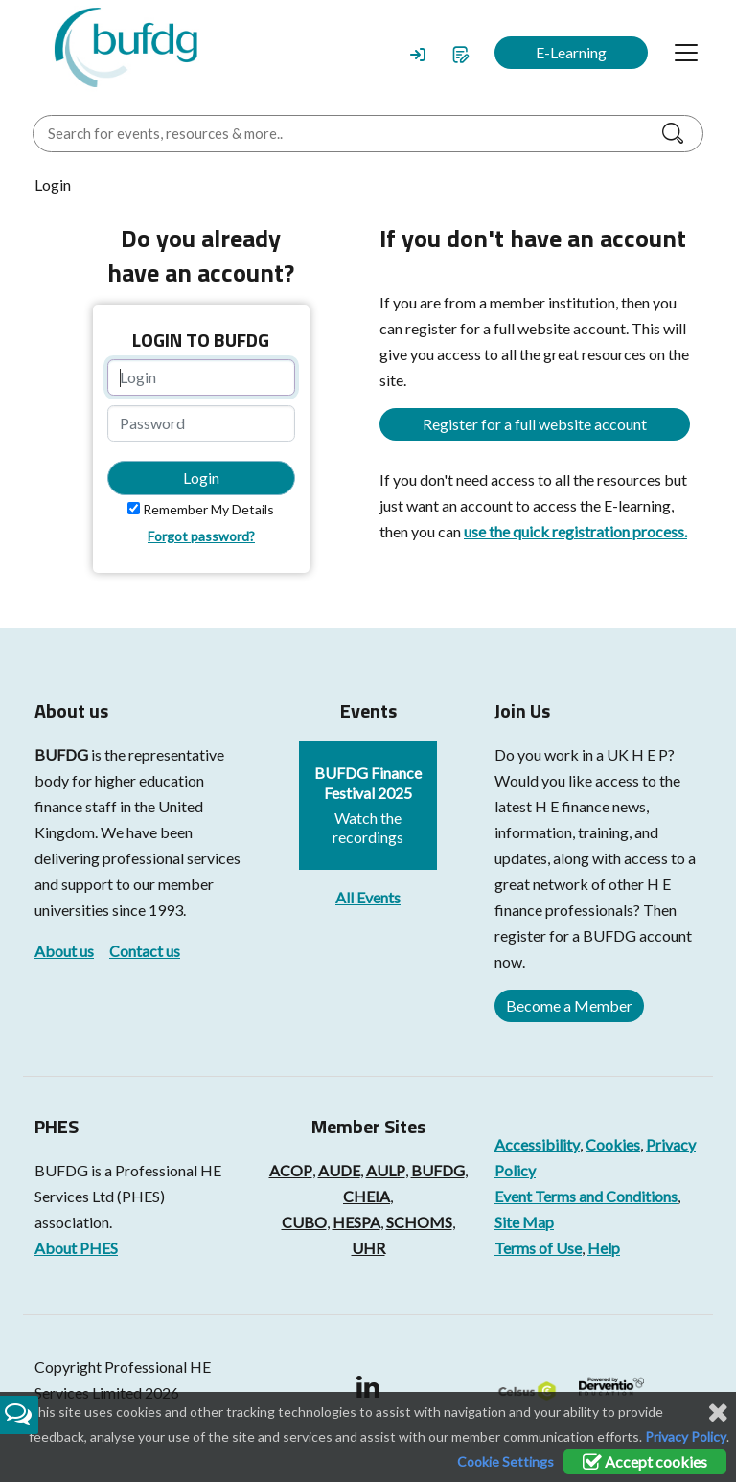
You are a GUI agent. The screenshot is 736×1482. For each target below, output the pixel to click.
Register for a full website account (535, 424)
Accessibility (537, 1144)
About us (64, 951)
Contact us (144, 951)
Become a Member (569, 1005)
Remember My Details (208, 509)
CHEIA (366, 1196)
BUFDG (61, 754)
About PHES (76, 1248)
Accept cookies (645, 1461)
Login (201, 477)
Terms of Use (538, 1248)
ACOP (290, 1170)
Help (603, 1248)
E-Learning (571, 52)
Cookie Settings (505, 1461)
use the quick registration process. (575, 531)
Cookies (613, 1144)
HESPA (356, 1222)
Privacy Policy (685, 1436)
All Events (368, 897)
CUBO (304, 1222)
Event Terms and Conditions (586, 1196)
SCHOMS (419, 1222)
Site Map (524, 1222)
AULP (385, 1170)
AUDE (339, 1170)
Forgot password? (201, 536)
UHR (368, 1248)
